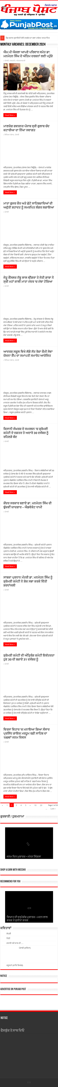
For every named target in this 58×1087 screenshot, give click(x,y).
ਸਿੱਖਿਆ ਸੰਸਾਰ (9, 135)
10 (35, 805)
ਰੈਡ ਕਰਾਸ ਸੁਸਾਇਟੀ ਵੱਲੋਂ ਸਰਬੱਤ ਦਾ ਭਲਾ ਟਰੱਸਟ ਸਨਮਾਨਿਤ (28, 38)
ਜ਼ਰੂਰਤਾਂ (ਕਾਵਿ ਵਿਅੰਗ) (14, 965)
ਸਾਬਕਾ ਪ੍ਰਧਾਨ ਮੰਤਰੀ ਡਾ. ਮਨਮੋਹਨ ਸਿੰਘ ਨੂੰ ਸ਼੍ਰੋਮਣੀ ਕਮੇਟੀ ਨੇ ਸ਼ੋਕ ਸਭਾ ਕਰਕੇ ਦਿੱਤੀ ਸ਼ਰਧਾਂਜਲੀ (27, 581)
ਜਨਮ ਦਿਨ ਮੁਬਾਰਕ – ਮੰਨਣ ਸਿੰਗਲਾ (24, 856)
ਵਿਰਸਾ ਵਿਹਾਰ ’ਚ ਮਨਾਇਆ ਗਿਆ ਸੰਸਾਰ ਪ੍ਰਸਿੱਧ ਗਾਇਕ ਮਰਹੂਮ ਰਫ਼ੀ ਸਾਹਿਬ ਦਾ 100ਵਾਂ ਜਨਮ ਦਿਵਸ (26, 733)
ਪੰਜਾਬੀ (6, 61)
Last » (53, 809)
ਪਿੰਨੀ (8, 938)
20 (41, 805)
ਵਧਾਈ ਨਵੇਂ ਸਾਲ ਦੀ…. (14, 943)
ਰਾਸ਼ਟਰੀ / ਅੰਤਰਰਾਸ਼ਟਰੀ (17, 61)
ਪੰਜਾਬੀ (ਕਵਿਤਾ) (25, 948)
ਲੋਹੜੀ (8, 933)
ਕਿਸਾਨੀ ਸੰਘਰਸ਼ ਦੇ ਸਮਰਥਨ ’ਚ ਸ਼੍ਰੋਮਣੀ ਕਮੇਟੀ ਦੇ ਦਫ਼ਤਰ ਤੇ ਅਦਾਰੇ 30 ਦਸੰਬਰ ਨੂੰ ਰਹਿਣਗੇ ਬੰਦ (25, 433)
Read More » (10, 115)
